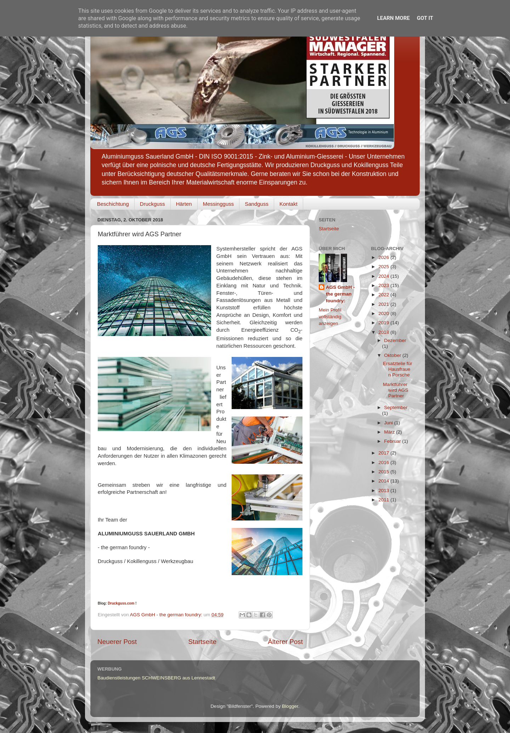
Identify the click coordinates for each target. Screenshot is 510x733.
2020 (384, 313)
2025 (384, 266)
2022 (384, 294)
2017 (384, 453)
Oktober (393, 355)
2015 (384, 471)
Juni (389, 422)
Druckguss (152, 204)
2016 (384, 462)
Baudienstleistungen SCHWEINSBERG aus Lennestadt (156, 677)
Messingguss (218, 204)
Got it (425, 18)
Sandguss (256, 204)
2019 (384, 322)
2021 (384, 304)
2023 (384, 285)
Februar (393, 441)
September (396, 407)
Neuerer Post (117, 641)
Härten (184, 204)
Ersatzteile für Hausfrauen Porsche (397, 369)
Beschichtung (113, 204)
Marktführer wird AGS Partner (395, 390)
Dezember (395, 340)
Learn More (393, 18)
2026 (384, 257)
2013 (384, 490)
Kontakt (288, 204)
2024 (384, 276)
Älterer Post (285, 641)
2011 (384, 499)
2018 (384, 332)
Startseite (202, 641)
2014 (384, 481)
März (390, 432)
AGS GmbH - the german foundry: (340, 294)
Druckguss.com (121, 603)
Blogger (290, 706)
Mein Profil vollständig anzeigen (330, 316)
